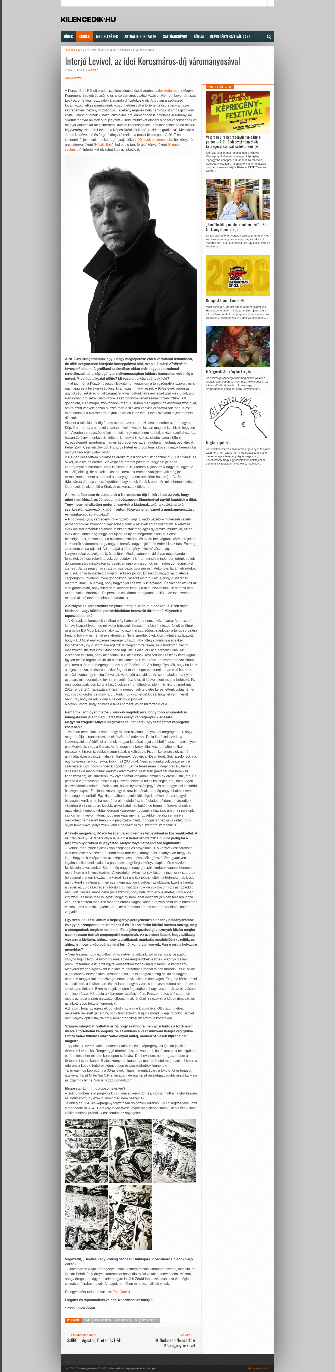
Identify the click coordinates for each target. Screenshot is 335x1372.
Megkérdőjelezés (218, 442)
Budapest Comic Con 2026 (225, 300)
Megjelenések (107, 36)
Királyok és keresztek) (155, 140)
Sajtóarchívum (175, 36)
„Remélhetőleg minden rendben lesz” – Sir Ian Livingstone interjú (236, 227)
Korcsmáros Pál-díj (126, 1320)
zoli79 (92, 70)
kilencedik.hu (72, 49)
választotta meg (167, 90)
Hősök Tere (103, 144)
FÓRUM (199, 36)
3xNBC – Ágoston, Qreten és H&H (94, 1340)
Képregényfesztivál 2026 (230, 36)
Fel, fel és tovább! (257, 1368)
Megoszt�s (73, 77)
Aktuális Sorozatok (140, 36)
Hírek (68, 36)
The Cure (120, 1292)
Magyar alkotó (149, 1320)
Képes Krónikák (102, 1320)
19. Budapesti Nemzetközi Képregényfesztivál (174, 1343)
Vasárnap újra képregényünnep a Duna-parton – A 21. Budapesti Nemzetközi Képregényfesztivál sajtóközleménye (234, 142)
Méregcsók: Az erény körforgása (229, 371)
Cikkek (84, 36)
